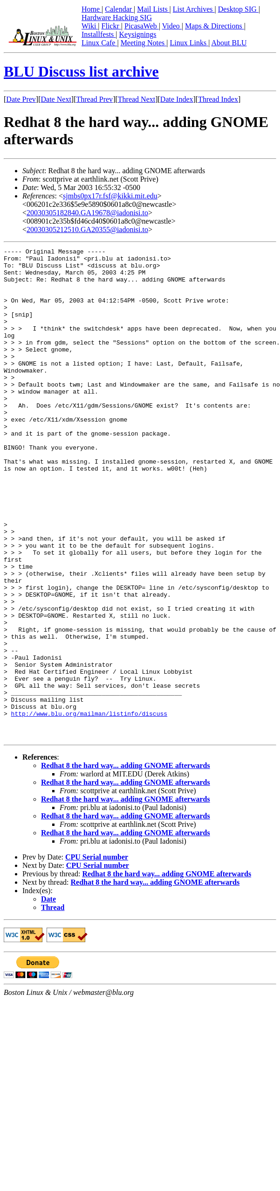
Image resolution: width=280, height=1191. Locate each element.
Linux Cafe (99, 43)
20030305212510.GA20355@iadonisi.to (87, 229)
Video (172, 26)
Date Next (56, 99)
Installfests (99, 34)
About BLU (228, 43)
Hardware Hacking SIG (117, 17)
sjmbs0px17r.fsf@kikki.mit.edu (110, 196)
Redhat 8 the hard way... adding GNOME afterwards (125, 863)
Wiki (90, 26)
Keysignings (138, 34)
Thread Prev (94, 99)
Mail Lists (153, 9)
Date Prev (21, 99)
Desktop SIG (238, 9)
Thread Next (136, 99)
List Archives (194, 9)
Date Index (176, 99)
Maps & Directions (214, 26)
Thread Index (218, 99)
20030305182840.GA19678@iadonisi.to (87, 213)
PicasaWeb (141, 26)
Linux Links (189, 43)
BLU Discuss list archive (81, 71)
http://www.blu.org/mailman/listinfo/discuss (89, 807)
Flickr (111, 26)
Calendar (119, 9)
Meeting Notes (144, 43)
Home (92, 9)
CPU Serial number (96, 955)
